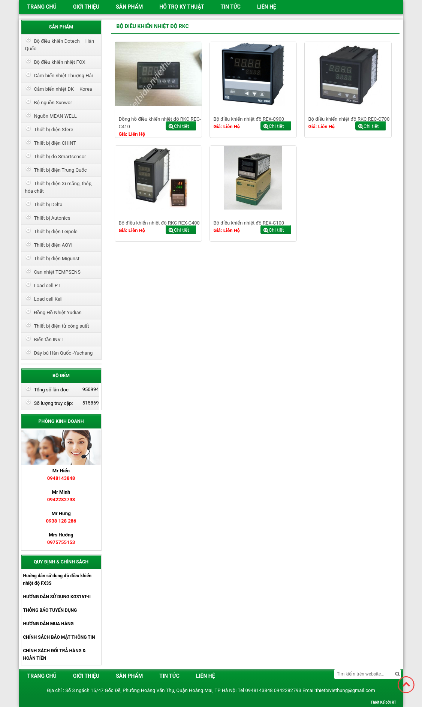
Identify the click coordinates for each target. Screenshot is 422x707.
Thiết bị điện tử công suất (61, 326)
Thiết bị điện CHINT (55, 143)
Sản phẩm (129, 7)
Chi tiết (181, 126)
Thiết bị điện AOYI (53, 245)
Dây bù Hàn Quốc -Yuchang (63, 353)
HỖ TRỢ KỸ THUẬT (181, 7)
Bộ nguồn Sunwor (53, 102)
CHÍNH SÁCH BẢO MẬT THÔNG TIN (59, 637)
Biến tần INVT (49, 339)
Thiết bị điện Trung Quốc (60, 170)
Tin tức (230, 7)
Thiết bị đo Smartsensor (60, 156)
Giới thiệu (86, 7)
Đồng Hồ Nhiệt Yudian (58, 312)
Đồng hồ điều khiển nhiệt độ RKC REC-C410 (160, 122)
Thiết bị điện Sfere (53, 129)
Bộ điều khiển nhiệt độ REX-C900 (249, 119)
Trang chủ (42, 7)
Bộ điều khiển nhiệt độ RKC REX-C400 (159, 223)
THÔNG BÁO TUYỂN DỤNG (50, 610)
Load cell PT (47, 285)
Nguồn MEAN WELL (55, 116)
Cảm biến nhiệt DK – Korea (63, 89)
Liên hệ (266, 7)
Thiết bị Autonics (52, 218)
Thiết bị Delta (48, 204)
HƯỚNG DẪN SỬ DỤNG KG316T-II (57, 596)
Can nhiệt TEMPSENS (57, 272)
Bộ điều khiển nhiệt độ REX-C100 (249, 223)
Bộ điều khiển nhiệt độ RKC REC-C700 (349, 119)
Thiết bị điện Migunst (56, 258)
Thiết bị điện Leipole (56, 231)
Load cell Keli (48, 299)
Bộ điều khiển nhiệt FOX (59, 62)
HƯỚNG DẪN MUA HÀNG (48, 623)
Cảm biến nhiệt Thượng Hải (63, 75)
